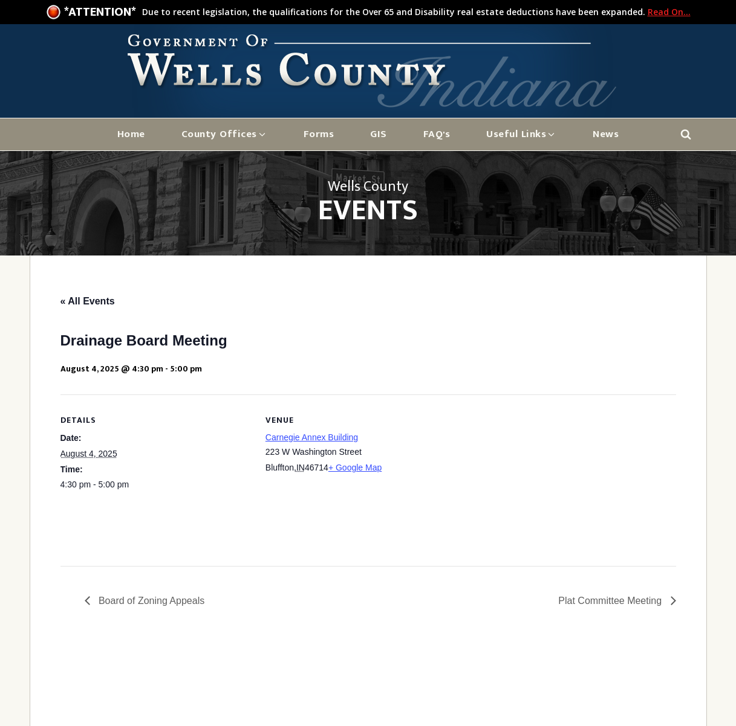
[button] (224, 134)
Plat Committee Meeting (611, 601)
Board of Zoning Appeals (150, 601)
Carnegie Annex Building (311, 437)
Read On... (669, 12)
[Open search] (686, 134)
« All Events (87, 301)
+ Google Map (355, 467)
